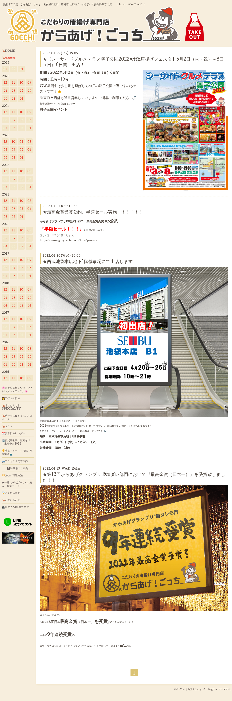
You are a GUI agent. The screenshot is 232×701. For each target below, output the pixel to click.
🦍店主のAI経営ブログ (15, 507)
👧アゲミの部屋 (11, 398)
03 (5, 98)
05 (29, 90)
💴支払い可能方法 (12, 475)
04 (5, 69)
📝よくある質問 (11, 492)
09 (29, 82)
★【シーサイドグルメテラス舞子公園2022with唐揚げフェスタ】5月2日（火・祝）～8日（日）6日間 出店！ (133, 61)
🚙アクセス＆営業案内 (15, 461)
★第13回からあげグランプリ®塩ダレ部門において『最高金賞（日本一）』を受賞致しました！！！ (134, 477)
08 (5, 90)
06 (21, 90)
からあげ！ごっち (192, 689)
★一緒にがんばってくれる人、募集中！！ (17, 484)
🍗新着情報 (8, 57)
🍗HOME (8, 50)
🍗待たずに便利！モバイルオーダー (17, 417)
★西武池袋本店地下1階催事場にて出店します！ (90, 261)
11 (13, 82)
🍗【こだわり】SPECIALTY (11, 407)
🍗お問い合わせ (11, 499)
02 (13, 69)
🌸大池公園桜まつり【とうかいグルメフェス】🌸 (17, 389)
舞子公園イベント (53, 109)
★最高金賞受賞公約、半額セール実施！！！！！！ (93, 212)
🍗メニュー (8, 426)
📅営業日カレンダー (13, 433)
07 (13, 90)
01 (21, 69)
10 (21, 82)
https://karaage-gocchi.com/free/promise (69, 240)
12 (5, 82)
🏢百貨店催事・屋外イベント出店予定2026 (17, 442)
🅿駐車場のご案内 (15, 468)
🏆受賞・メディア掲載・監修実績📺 (17, 452)
